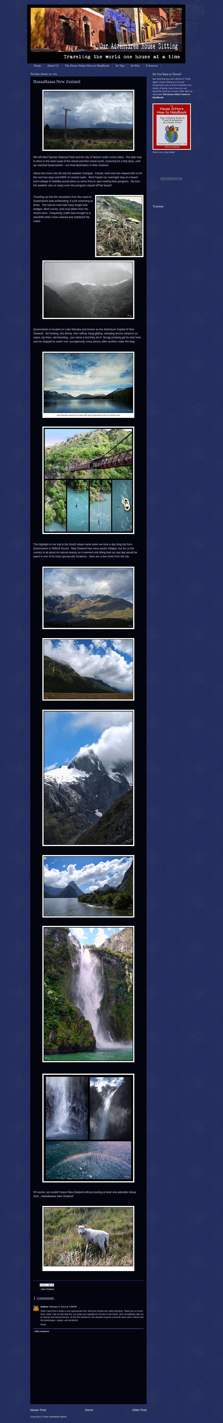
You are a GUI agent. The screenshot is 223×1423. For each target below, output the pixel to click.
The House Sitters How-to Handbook (87, 65)
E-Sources (152, 65)
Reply (43, 1324)
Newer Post (38, 1410)
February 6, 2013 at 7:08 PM (63, 1306)
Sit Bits (135, 65)
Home (37, 65)
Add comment (41, 1331)
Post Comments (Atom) (55, 1417)
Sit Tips (120, 65)
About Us (53, 65)
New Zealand (47, 1289)
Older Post (139, 1410)
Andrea (44, 1306)
